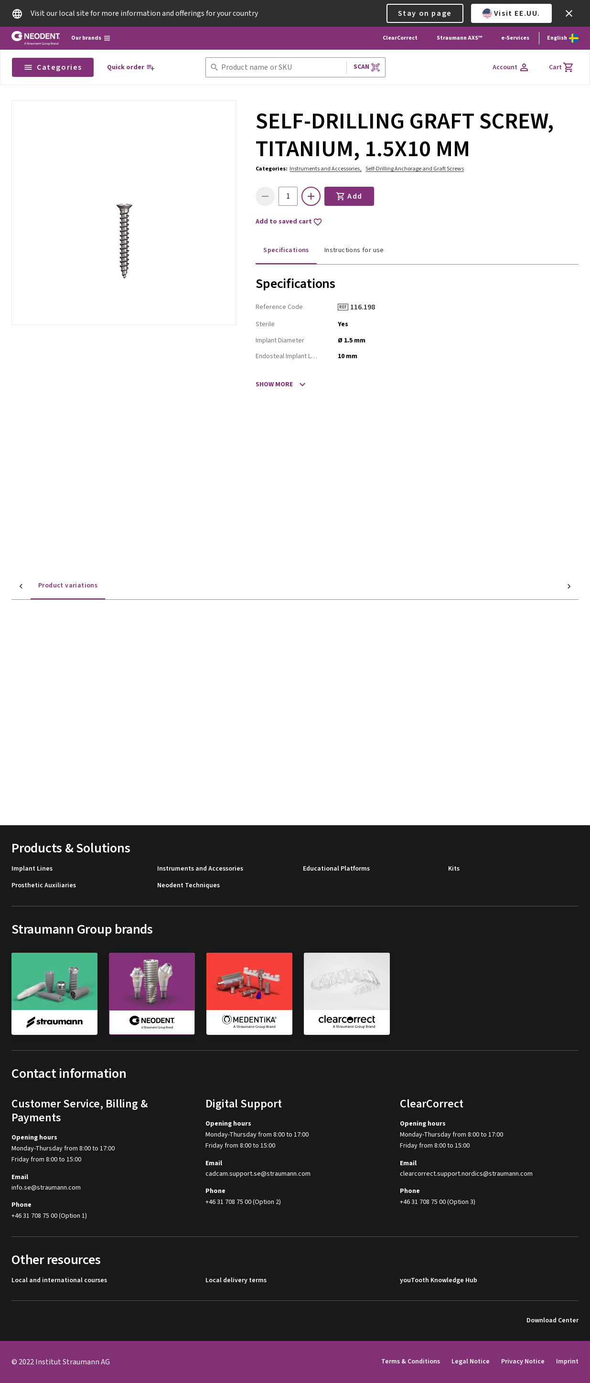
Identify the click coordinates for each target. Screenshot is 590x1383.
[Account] (511, 67)
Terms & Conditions (410, 1361)
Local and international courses (59, 1280)
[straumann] (54, 993)
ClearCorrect (400, 38)
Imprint (567, 1361)
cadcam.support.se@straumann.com (258, 1174)
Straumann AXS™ (459, 38)
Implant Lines (32, 868)
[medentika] (249, 993)
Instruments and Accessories (200, 868)
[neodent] (151, 993)
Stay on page (425, 13)
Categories (52, 67)
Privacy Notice (523, 1361)
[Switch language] (563, 38)
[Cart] (561, 67)
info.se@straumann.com (46, 1187)
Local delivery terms (236, 1280)
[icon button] (569, 13)
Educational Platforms (336, 868)
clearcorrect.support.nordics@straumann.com (466, 1174)
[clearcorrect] (347, 993)
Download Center (552, 1320)
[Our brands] (91, 38)
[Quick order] (131, 67)
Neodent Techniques (188, 885)
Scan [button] (367, 67)
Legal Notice (470, 1361)
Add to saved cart (289, 222)
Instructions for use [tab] (354, 250)
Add (349, 196)
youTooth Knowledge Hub (438, 1280)
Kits (454, 868)
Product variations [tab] (48, 585)
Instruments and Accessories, (326, 169)
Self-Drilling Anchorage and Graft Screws (414, 169)
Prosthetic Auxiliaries (43, 885)
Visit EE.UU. (511, 13)
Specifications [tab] (286, 250)
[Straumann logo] (35, 38)
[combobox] (282, 67)
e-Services (515, 38)
